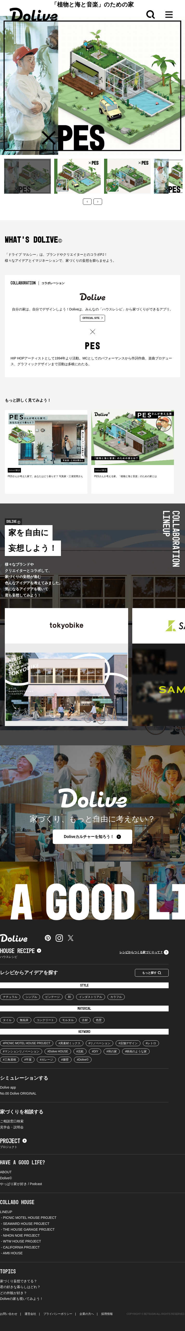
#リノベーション (100, 1043)
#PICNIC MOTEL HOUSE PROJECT (26, 1043)
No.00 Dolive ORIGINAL (18, 1093)
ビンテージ (52, 997)
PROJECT (13, 1141)
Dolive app (8, 1087)
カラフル (116, 997)
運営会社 (30, 1314)
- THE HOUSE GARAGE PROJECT (27, 1229)
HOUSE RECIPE (20, 951)
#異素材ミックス (69, 1043)
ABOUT (6, 1172)
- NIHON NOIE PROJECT (20, 1235)
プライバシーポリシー (57, 1314)
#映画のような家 (136, 1051)
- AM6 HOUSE (11, 1253)
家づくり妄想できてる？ (18, 1281)
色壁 (99, 1020)
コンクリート (45, 1020)
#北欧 (80, 1051)
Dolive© (6, 1178)
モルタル (68, 1020)
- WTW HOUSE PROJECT (20, 1241)
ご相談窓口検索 (12, 1121)
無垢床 (24, 1020)
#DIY (95, 1051)
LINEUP (6, 1212)
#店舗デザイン (128, 1043)
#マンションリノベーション (21, 1051)
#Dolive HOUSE (57, 1051)
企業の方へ (86, 1314)
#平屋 (28, 1059)
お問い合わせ (8, 1314)
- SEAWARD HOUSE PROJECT (24, 1224)
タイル (7, 1020)
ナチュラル (10, 997)
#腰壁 (65, 1059)
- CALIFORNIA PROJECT (20, 1247)
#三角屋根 (9, 1059)
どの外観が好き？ (13, 1293)
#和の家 (111, 1051)
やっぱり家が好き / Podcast (21, 1184)
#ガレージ (46, 1059)
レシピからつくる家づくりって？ (144, 952)
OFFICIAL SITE (93, 318)
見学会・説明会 (12, 1127)
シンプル (31, 997)
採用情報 (107, 1314)
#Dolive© (83, 1059)
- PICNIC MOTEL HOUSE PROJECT (28, 1218)
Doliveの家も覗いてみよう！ (21, 1299)
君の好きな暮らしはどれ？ (20, 1287)
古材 (85, 1020)
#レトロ (151, 1043)
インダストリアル (90, 997)
